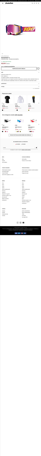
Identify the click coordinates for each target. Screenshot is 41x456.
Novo (3, 183)
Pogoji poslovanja (25, 173)
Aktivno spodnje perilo (6, 189)
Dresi (3, 184)
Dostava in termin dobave (26, 160)
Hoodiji (23, 195)
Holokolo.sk (17, 228)
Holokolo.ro (36, 228)
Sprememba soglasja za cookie (7, 174)
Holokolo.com (15, 229)
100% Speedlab (5, 55)
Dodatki (3, 212)
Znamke (3, 215)
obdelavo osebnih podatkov (26, 149)
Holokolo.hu (31, 228)
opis (2, 72)
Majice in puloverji (5, 198)
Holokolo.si (11, 229)
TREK (23, 214)
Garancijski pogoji (5, 171)
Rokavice (3, 190)
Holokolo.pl (27, 228)
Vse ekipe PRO (24, 217)
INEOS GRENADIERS (26, 212)
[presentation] (2, 103)
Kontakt (3, 160)
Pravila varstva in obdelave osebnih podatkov (30, 169)
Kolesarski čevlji (5, 214)
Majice (23, 197)
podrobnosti (3, 83)
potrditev (36, 147)
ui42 (13, 228)
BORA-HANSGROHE (26, 210)
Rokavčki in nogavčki (6, 193)
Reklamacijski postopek (6, 169)
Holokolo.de (21, 229)
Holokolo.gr (30, 229)
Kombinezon (4, 200)
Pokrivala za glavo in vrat (6, 195)
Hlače (3, 186)
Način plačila (24, 159)
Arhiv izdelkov (4, 162)
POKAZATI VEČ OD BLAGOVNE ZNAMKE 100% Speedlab (20, 135)
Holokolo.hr (26, 229)
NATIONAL (24, 215)
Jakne (3, 187)
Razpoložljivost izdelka (18, 68)
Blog (3, 159)
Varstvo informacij (25, 171)
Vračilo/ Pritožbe (5, 173)
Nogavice (3, 192)
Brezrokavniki (4, 197)
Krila (23, 198)
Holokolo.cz (22, 228)
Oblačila (3, 210)
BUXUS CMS (9, 228)
